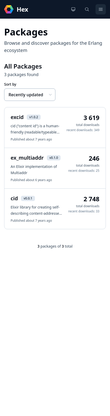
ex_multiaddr (27, 157)
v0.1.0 (53, 157)
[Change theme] (73, 9)
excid (17, 117)
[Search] (87, 9)
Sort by (10, 84)
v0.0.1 (28, 198)
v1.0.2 (33, 117)
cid (14, 198)
